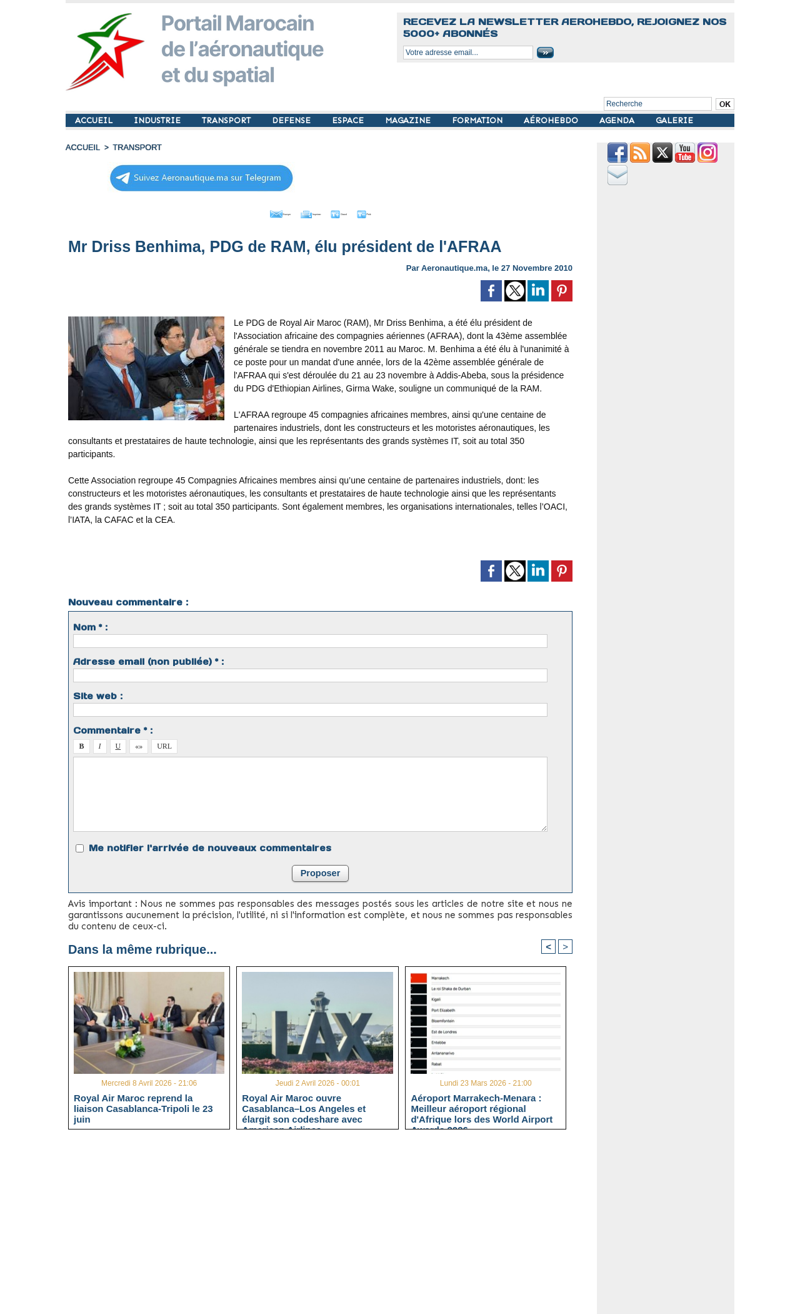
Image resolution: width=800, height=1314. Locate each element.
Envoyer (249, 211)
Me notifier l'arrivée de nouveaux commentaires (210, 845)
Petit (400, 211)
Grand (358, 211)
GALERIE (674, 120)
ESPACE (349, 120)
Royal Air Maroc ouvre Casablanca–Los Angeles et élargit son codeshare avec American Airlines (304, 1106)
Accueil (82, 147)
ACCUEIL (95, 120)
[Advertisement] (330, 1225)
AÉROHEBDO (552, 120)
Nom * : (90, 624)
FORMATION (478, 120)
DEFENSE (292, 120)
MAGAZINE (409, 120)
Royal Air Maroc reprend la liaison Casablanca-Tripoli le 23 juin (143, 1106)
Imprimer (306, 211)
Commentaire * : (112, 727)
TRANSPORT (227, 120)
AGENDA (618, 120)
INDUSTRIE (158, 120)
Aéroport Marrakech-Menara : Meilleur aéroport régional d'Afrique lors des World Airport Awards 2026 (481, 1106)
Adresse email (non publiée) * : (148, 658)
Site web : (97, 693)
